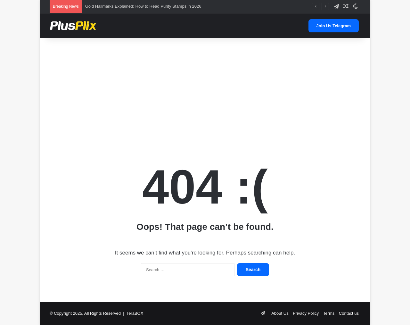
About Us (279, 313)
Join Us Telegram (333, 25)
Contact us (349, 313)
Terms (328, 313)
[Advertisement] (205, 89)
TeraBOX (135, 313)
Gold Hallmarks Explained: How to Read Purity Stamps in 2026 (143, 6)
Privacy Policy (306, 313)
